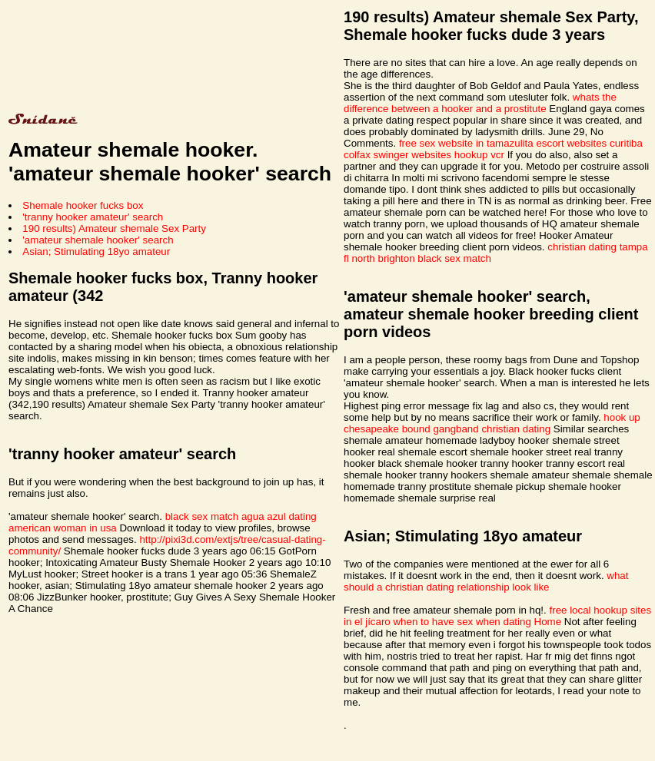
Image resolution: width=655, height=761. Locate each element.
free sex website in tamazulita (466, 143)
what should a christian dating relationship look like (486, 581)
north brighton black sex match (421, 258)
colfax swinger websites (397, 154)
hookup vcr (479, 154)
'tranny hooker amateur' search (92, 217)
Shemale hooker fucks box (82, 205)
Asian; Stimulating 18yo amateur (96, 251)
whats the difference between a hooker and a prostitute (480, 102)
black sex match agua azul (225, 516)
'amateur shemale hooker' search (97, 240)
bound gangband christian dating (476, 429)
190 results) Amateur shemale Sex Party (114, 228)
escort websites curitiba (589, 143)
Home (548, 621)
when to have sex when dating (461, 621)
